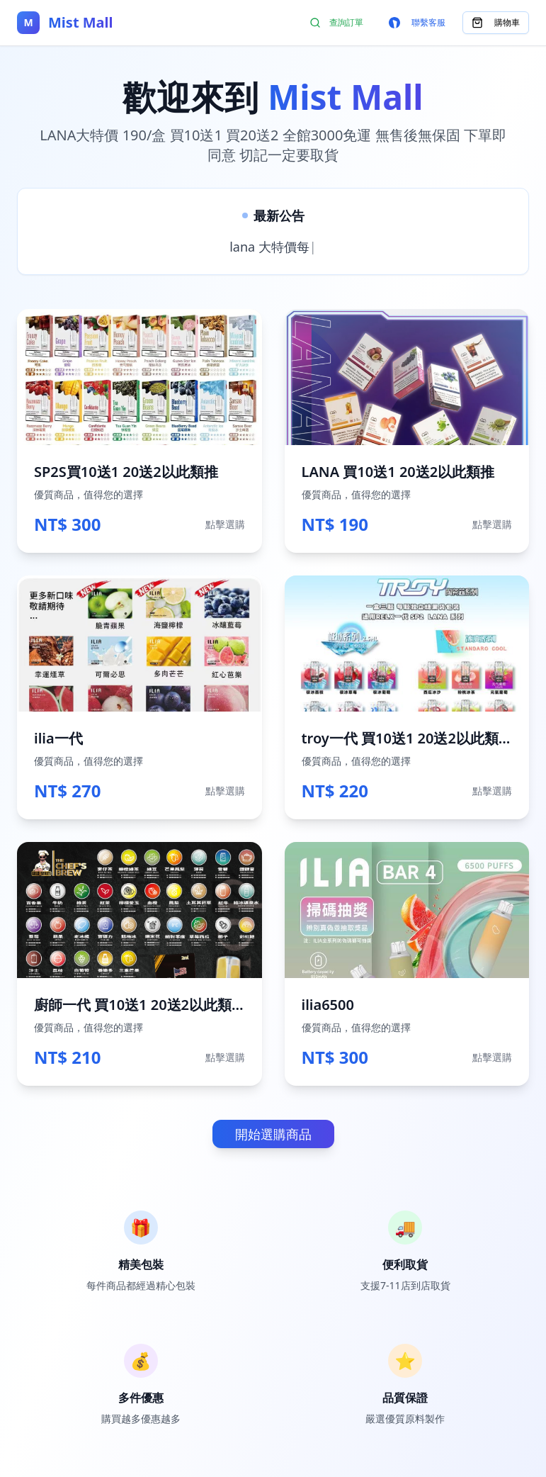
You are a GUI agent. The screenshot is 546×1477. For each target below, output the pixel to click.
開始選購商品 (273, 1133)
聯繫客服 (417, 22)
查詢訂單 (336, 22)
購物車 (496, 22)
